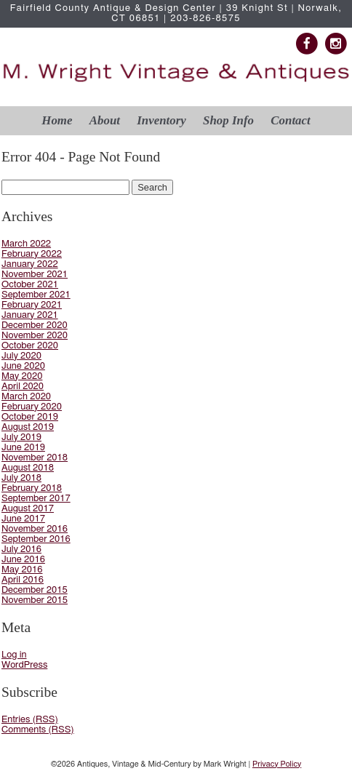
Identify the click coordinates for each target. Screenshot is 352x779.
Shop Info (228, 120)
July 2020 (21, 356)
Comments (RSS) (37, 730)
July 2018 (21, 478)
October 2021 (29, 284)
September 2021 (36, 295)
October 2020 (29, 346)
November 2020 (34, 335)
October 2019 (29, 417)
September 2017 (36, 498)
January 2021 (29, 315)
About (104, 120)
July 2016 (21, 549)
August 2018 (27, 468)
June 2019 (23, 447)
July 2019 (21, 437)
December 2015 (34, 590)
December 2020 (34, 325)
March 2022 (26, 244)
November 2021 (34, 274)
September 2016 (36, 539)
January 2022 (29, 264)
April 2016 (22, 580)
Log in (14, 655)
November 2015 (34, 600)
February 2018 (31, 488)
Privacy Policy (276, 764)
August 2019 (27, 427)
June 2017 (23, 519)
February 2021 (31, 305)
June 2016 (23, 559)
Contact (290, 120)
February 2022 (31, 254)
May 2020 (21, 376)
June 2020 (23, 366)
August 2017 (27, 509)
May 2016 (21, 570)
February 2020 (31, 407)
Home (56, 120)
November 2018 (34, 458)
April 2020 (22, 386)
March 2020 (26, 397)
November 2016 (34, 529)
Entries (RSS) (29, 719)
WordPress (24, 665)
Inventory (161, 120)
